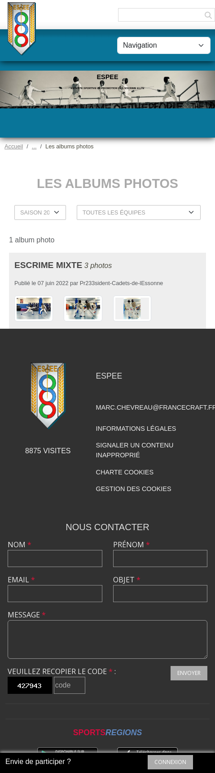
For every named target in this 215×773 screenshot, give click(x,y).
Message (27, 615)
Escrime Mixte (48, 265)
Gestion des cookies (133, 488)
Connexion (170, 762)
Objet (126, 580)
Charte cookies (125, 472)
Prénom (131, 545)
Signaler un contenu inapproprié (135, 450)
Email (21, 580)
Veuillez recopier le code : (62, 671)
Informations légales (136, 428)
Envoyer (189, 673)
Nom (19, 545)
